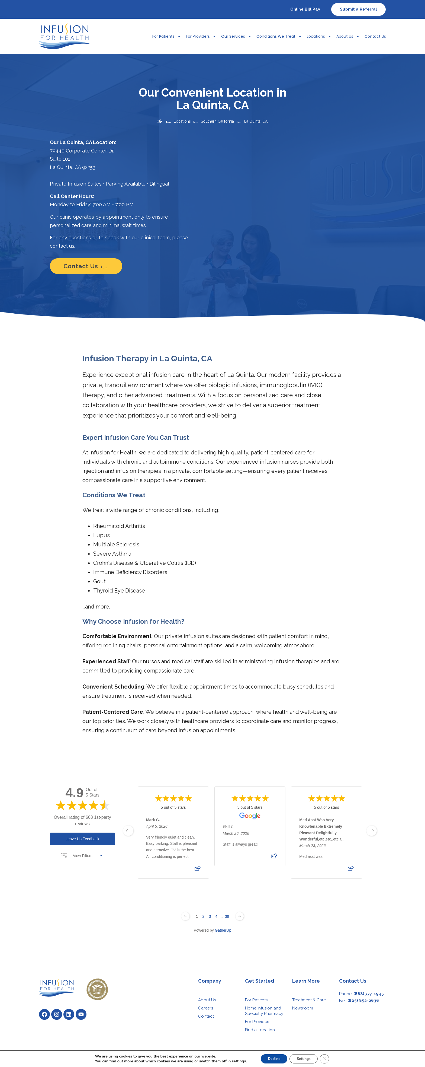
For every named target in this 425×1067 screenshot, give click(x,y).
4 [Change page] (216, 916)
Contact (206, 1016)
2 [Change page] (203, 916)
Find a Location (260, 1029)
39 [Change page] (227, 916)
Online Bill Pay (305, 9)
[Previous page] (185, 916)
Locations (319, 36)
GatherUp (223, 930)
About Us (348, 36)
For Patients (166, 36)
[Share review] (198, 870)
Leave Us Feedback (82, 839)
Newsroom (302, 1008)
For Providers (201, 36)
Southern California (217, 121)
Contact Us (375, 36)
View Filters (81, 855)
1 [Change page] (197, 916)
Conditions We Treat (279, 36)
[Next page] (240, 916)
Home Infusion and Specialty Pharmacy (264, 1011)
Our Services (236, 36)
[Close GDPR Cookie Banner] (327, 1058)
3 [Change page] (210, 916)
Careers (205, 1008)
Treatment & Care (309, 1000)
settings (236, 1061)
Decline (272, 1058)
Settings (304, 1058)
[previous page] (128, 831)
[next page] (371, 831)
